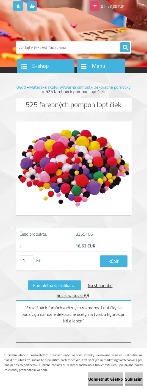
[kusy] (27, 260)
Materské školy (43, 87)
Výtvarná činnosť (75, 87)
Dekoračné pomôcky (112, 87)
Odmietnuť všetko (105, 379)
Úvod (21, 87)
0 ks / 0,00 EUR (112, 6)
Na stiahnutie (100, 285)
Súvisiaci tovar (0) (73, 295)
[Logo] (53, 26)
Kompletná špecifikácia (54, 285)
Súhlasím (134, 379)
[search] (125, 47)
